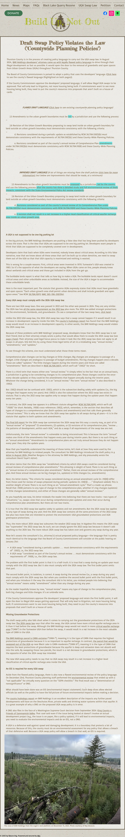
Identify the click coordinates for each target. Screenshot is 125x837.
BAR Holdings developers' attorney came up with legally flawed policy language (52, 62)
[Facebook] (105, 13)
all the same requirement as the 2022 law (43, 309)
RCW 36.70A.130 (51, 365)
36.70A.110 (33, 294)
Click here (111, 74)
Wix (38, 836)
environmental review (82, 677)
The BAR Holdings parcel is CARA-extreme (26, 638)
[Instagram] (111, 13)
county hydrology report (22, 698)
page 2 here (11, 338)
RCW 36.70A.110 (86, 404)
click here (105, 312)
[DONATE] (13, 13)
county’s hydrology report (72, 321)
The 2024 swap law (25, 623)
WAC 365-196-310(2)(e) (53, 294)
